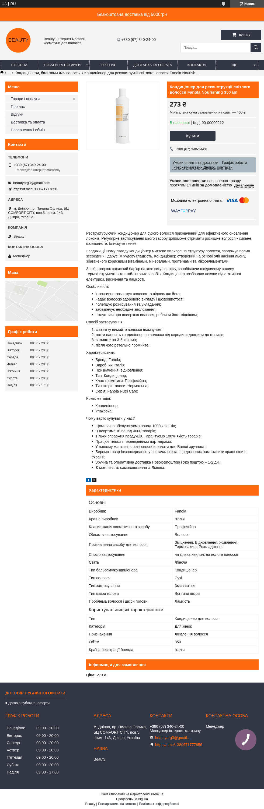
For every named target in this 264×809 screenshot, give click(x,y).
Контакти (196, 65)
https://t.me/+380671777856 (35, 189)
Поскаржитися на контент (117, 804)
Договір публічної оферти (29, 703)
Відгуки (17, 114)
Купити (192, 135)
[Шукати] (256, 47)
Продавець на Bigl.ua (132, 799)
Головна (19, 65)
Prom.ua (157, 794)
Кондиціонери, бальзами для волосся (48, 73)
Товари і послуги (25, 99)
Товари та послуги (62, 65)
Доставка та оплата (152, 65)
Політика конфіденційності (159, 804)
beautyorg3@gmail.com (31, 183)
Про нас (109, 65)
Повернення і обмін (28, 130)
